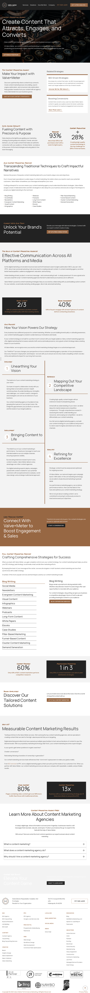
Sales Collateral (6, 958)
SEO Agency (5, 916)
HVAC (68, 936)
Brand (4, 950)
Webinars (36, 196)
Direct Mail (48, 932)
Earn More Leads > (55, 110)
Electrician (69, 944)
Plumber (68, 938)
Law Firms (69, 959)
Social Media (9, 198)
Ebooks (35, 204)
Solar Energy (70, 965)
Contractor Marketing (72, 957)
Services (25, 5)
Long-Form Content (39, 200)
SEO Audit (5, 927)
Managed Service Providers (74, 962)
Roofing (68, 941)
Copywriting (5, 938)
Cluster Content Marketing (69, 200)
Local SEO (48, 913)
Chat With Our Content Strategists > (17, 96)
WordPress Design (29, 942)
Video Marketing (7, 961)
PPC (25, 913)
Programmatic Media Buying (32, 928)
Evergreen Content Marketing (14, 202)
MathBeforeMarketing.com (74, 919)
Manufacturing (70, 949)
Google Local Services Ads (31, 919)
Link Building (5, 924)
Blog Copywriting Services (60, 601)
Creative (5, 947)
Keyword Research (7, 921)
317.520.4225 (62, 5)
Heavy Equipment (71, 952)
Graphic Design (6, 953)
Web (25, 936)
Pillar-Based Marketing (68, 196)
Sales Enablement (7, 955)
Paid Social (27, 931)
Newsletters (9, 200)
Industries (70, 930)
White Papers (37, 202)
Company (52, 5)
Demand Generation (67, 202)
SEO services (12, 764)
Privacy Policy (83, 992)
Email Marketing (50, 918)
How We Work (42, 5)
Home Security (70, 946)
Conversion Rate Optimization (32, 948)
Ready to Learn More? (55, 883)
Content (5, 932)
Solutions (33, 5)
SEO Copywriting (7, 919)
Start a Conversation (56, 525)
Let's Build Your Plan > (11, 55)
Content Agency (7, 936)
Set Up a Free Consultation (57, 232)
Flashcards (69, 924)
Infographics (9, 206)
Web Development (29, 945)
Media (47, 928)
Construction (70, 954)
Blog (67, 916)
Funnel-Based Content (68, 198)
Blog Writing (8, 196)
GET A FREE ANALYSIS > (79, 5)
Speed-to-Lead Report (73, 921)
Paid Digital (28, 924)
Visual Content (9, 204)
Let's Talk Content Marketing (58, 700)
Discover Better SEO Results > (59, 89)
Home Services (70, 933)
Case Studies (37, 206)
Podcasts (36, 198)
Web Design (27, 940)
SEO (3, 913)
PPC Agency (27, 916)
